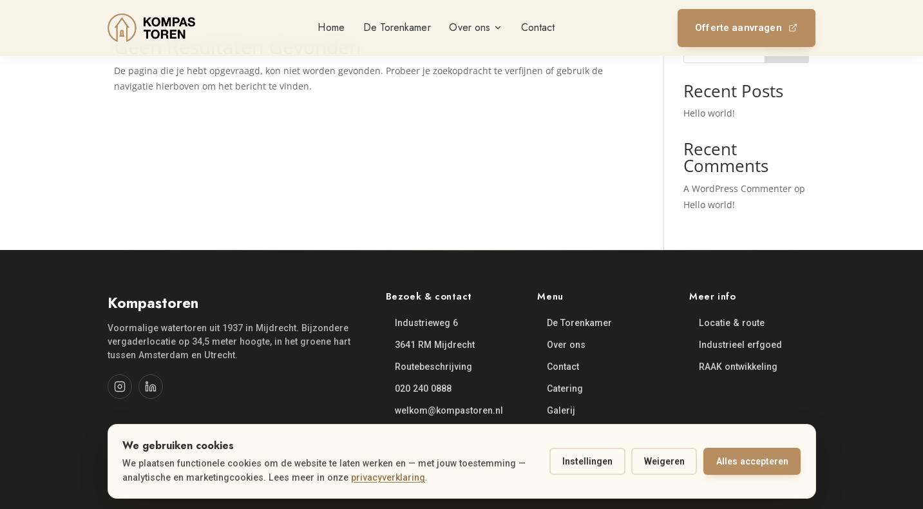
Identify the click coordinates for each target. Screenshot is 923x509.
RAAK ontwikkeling (738, 366)
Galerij (561, 410)
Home (331, 27)
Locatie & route (732, 323)
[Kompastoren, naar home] (151, 28)
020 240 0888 (423, 388)
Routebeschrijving (433, 366)
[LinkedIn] (150, 386)
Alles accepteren (752, 461)
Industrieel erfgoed (740, 345)
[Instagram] (120, 386)
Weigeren (664, 461)
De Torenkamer (579, 323)
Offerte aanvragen (746, 28)
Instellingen (587, 461)
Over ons (566, 345)
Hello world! (709, 113)
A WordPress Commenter (737, 188)
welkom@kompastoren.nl (449, 410)
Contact (563, 366)
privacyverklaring (388, 477)
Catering (565, 388)
